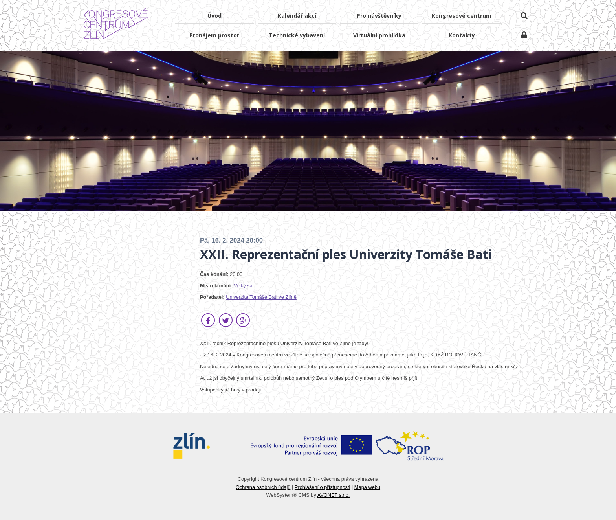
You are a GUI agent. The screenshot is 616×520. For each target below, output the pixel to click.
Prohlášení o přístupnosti (322, 487)
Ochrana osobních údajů (263, 487)
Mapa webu (367, 487)
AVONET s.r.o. (333, 495)
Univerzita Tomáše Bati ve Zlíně (261, 297)
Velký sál (244, 285)
